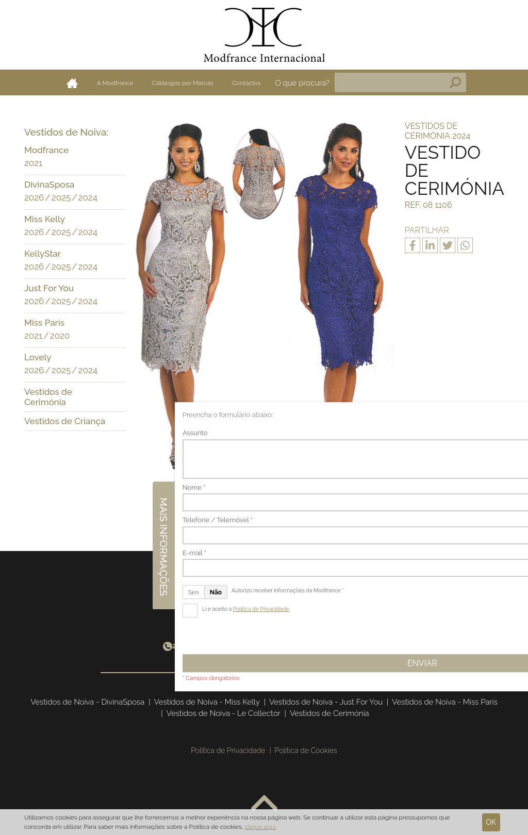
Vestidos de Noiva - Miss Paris (445, 702)
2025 (61, 197)
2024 (87, 197)
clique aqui (260, 826)
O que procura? (302, 83)
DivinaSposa (49, 184)
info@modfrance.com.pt (327, 645)
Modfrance (46, 150)
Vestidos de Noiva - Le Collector (223, 713)
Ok (491, 822)
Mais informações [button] (516, 410)
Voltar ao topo (264, 804)
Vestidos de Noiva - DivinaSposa (87, 702)
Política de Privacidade (228, 750)
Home (72, 83)
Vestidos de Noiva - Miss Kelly (207, 702)
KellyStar (42, 253)
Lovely (37, 357)
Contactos (246, 83)
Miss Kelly (44, 219)
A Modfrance (115, 83)
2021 (33, 163)
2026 (34, 197)
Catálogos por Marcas (182, 83)
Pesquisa (455, 82)
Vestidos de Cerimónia (48, 397)
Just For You (49, 288)
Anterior (207, 498)
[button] (115, 151)
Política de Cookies (306, 750)
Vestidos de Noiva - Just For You (326, 702)
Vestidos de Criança (64, 421)
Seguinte (317, 498)
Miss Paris (44, 323)
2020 (60, 335)
